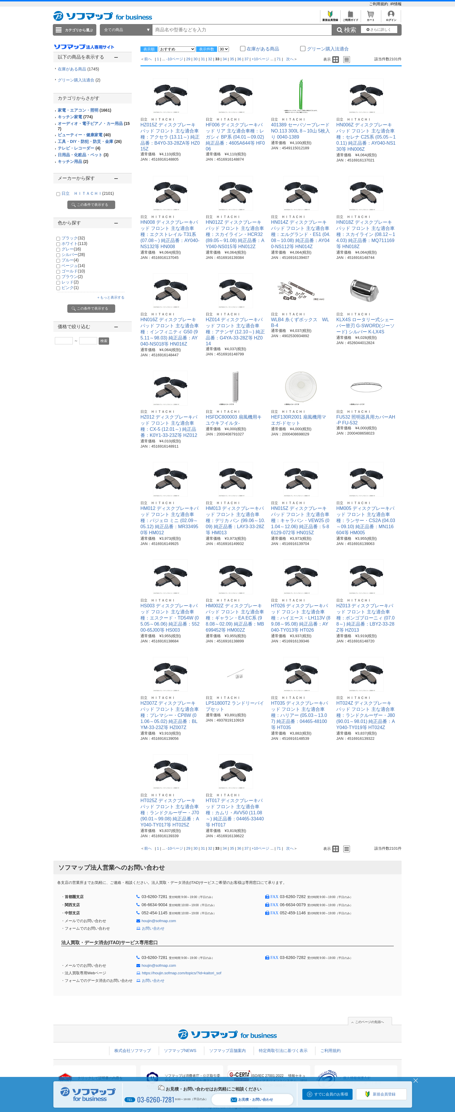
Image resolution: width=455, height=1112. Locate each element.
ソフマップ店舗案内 (227, 1050)
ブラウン (72, 276)
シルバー (73, 254)
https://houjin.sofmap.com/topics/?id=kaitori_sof (181, 973)
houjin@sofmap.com (159, 921)
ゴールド (73, 271)
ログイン (391, 18)
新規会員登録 (330, 18)
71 (279, 59)
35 (232, 59)
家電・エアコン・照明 (84, 110)
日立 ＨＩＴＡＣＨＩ (88, 193)
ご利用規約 (379, 4)
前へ (148, 59)
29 (188, 59)
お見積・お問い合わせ (252, 1100)
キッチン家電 (75, 117)
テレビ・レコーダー (79, 148)
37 (246, 59)
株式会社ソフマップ (132, 1050)
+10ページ (260, 59)
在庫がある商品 (78, 69)
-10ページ (174, 59)
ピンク (70, 287)
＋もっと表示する (110, 297)
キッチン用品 (73, 161)
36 (239, 59)
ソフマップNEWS (180, 1050)
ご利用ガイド (350, 18)
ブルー (70, 260)
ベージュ (73, 265)
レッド (70, 282)
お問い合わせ (153, 928)
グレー (71, 249)
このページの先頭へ (369, 1022)
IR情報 (396, 4)
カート (370, 18)
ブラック (73, 238)
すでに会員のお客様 (331, 1094)
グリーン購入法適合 (79, 80)
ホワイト (74, 243)
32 (210, 59)
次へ (290, 59)
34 (225, 59)
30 (196, 59)
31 (203, 59)
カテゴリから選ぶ (79, 30)
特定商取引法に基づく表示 (283, 1050)
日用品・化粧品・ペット (83, 154)
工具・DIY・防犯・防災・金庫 (90, 141)
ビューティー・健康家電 (84, 134)
